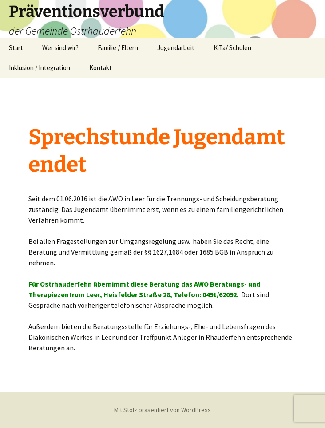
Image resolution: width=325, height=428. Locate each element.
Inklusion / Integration (39, 67)
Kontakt (100, 67)
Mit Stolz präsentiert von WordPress (162, 410)
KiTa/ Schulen (232, 47)
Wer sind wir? (60, 47)
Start (16, 47)
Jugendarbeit (175, 47)
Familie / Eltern (118, 47)
